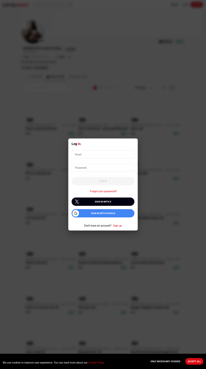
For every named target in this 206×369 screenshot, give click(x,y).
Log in (103, 181)
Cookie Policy (96, 362)
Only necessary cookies (165, 361)
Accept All (194, 361)
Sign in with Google (103, 213)
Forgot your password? (103, 191)
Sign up (117, 225)
